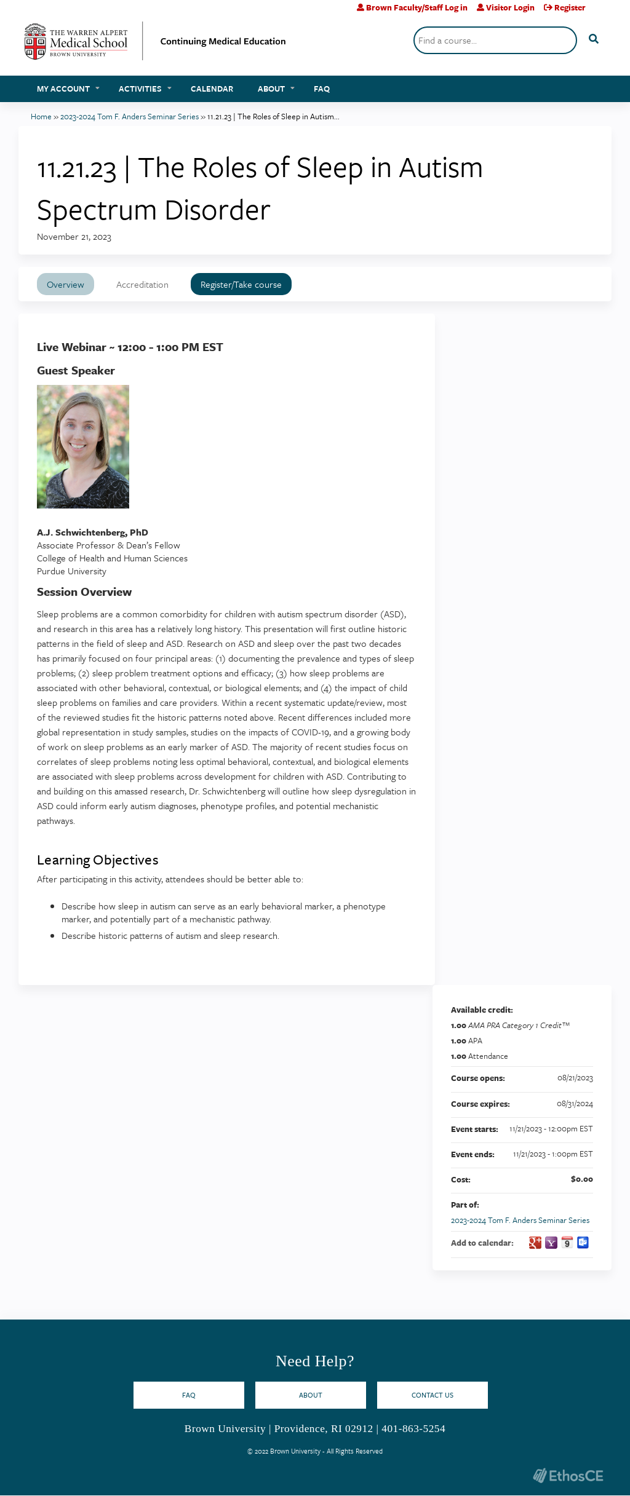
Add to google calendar (535, 1243)
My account (63, 88)
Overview (65, 284)
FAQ (322, 88)
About (271, 88)
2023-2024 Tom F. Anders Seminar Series (129, 116)
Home (41, 116)
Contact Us (432, 1395)
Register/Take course (241, 284)
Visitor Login (510, 7)
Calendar (212, 88)
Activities (140, 88)
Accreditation (142, 284)
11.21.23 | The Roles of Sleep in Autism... (273, 116)
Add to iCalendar (567, 1242)
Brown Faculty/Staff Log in (417, 7)
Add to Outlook (583, 1243)
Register (570, 7)
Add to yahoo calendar (551, 1243)
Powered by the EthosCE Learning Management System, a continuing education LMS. (568, 1475)
